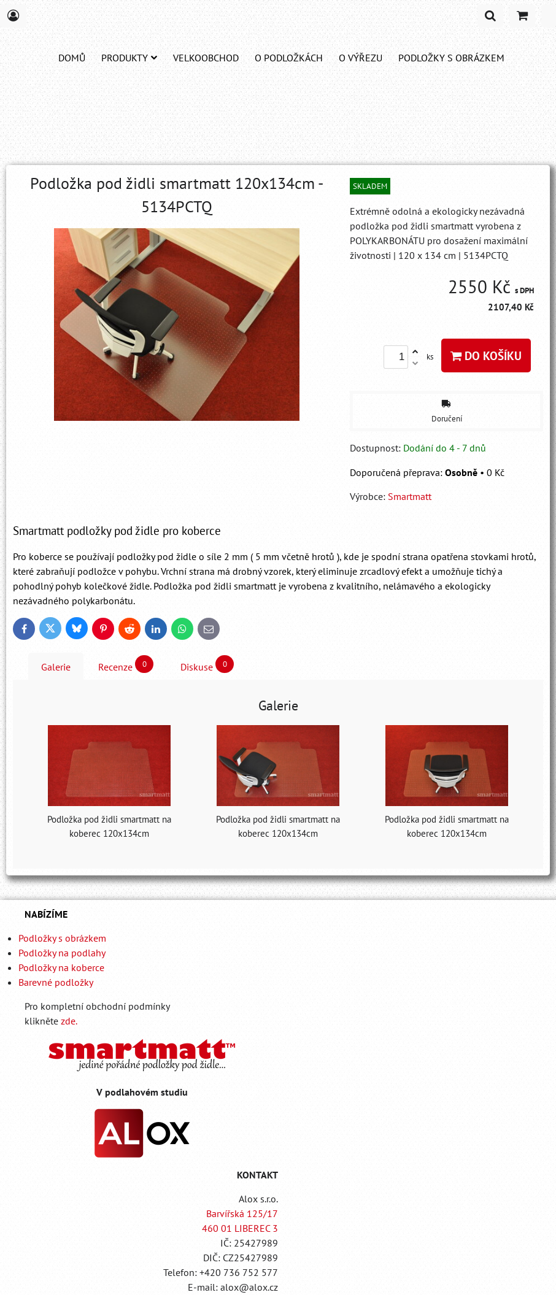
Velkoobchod (206, 58)
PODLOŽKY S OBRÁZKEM (451, 58)
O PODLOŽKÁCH (289, 58)
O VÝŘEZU (360, 58)
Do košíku (486, 355)
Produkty (129, 58)
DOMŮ (71, 58)
